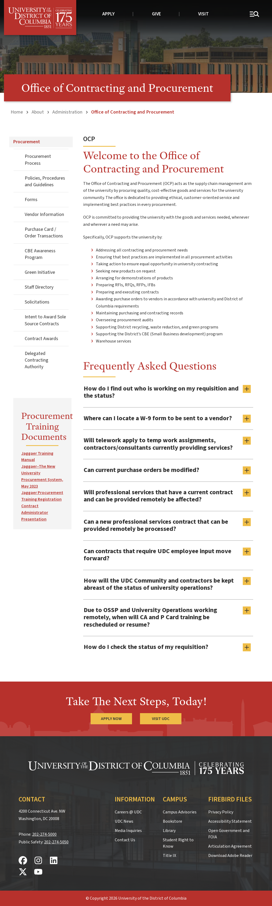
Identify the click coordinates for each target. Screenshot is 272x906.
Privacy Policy (220, 811)
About (38, 112)
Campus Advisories (180, 811)
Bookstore (172, 821)
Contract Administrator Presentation (34, 512)
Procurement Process (38, 159)
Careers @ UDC (128, 811)
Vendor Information (44, 214)
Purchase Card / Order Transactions (44, 232)
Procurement (26, 141)
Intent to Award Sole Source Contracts (45, 320)
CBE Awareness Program (40, 254)
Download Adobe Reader (230, 855)
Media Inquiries (128, 830)
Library (169, 830)
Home (17, 112)
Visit (203, 14)
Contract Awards (41, 338)
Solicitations (37, 302)
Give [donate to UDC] (156, 14)
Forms (31, 199)
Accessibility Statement (230, 821)
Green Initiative (40, 272)
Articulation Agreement (230, 846)
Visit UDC (160, 718)
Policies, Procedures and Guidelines (45, 181)
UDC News (124, 821)
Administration (67, 112)
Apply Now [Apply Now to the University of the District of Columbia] (111, 718)
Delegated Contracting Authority (36, 360)
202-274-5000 (44, 834)
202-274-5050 (56, 841)
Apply (108, 14)
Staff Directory (39, 287)
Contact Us (125, 839)
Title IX (169, 855)
